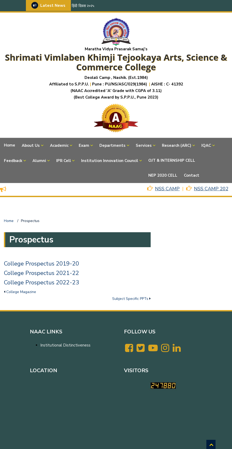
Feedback (13, 160)
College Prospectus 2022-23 (41, 282)
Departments (112, 145)
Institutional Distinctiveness (65, 345)
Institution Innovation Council (109, 160)
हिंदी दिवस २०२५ (83, 5)
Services (144, 145)
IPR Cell (63, 160)
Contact (191, 175)
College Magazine (21, 291)
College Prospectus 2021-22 (41, 273)
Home (9, 145)
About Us (31, 145)
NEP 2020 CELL (162, 175)
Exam (84, 145)
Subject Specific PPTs (130, 298)
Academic (59, 145)
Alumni (39, 160)
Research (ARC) (176, 145)
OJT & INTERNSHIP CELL (171, 160)
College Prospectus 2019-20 (41, 264)
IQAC (206, 145)
